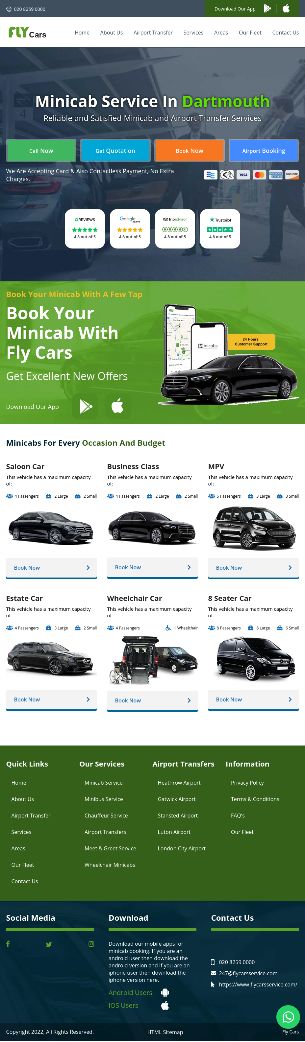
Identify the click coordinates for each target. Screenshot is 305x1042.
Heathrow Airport (179, 784)
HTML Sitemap (165, 1033)
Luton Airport (174, 833)
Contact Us (285, 32)
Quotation (115, 150)
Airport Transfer (153, 32)
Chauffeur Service (106, 816)
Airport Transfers (105, 833)
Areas (221, 32)
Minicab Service (104, 784)
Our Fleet (250, 32)
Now (41, 150)
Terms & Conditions (255, 800)
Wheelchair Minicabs (110, 866)
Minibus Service (104, 800)
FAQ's (238, 816)
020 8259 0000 (29, 9)
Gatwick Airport (176, 800)
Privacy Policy (247, 784)
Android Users (130, 993)
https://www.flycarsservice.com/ (258, 985)
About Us (111, 32)
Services (194, 32)
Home (82, 32)
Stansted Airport (178, 816)
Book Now (28, 568)
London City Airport (182, 849)
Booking (263, 150)
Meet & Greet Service (110, 849)
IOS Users (123, 1006)
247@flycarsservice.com (248, 974)
